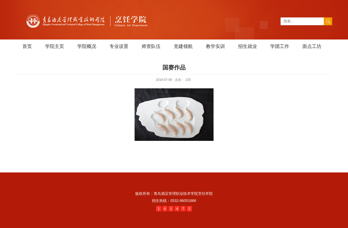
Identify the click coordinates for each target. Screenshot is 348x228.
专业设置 (118, 46)
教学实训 (215, 46)
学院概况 (86, 46)
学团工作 (279, 46)
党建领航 (183, 46)
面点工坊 (311, 46)
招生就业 (247, 46)
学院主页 (54, 46)
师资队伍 (151, 46)
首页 (27, 46)
